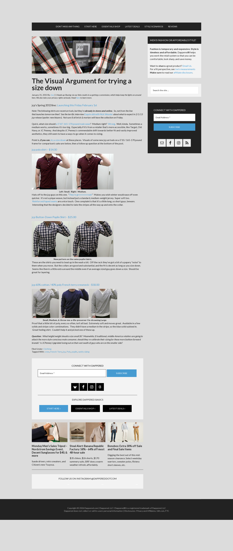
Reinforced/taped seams (44, 201)
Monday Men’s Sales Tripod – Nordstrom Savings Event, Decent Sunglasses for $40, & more (49, 450)
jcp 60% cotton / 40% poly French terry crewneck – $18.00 (65, 284)
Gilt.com (160, 542)
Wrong (111, 123)
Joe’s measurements (185, 68)
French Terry (56, 351)
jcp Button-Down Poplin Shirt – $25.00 (54, 216)
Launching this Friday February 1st (77, 105)
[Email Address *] (72, 373)
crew (47, 351)
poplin (74, 351)
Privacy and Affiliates (146, 542)
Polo (69, 351)
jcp (64, 351)
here (78, 97)
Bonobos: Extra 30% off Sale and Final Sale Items (125, 447)
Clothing (47, 348)
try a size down (58, 139)
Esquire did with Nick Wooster (98, 113)
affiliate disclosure (183, 72)
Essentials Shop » (85, 408)
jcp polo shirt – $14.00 (44, 149)
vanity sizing (83, 351)
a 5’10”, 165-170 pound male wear (73, 123)
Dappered (116, 11)
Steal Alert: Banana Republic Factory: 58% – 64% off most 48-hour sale (87, 449)
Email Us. (187, 65)
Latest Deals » (117, 408)
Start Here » (54, 408)
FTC (167, 542)
